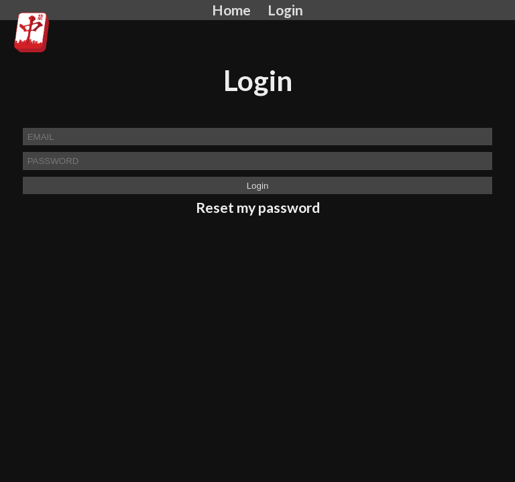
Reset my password (258, 207)
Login (285, 10)
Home (231, 10)
